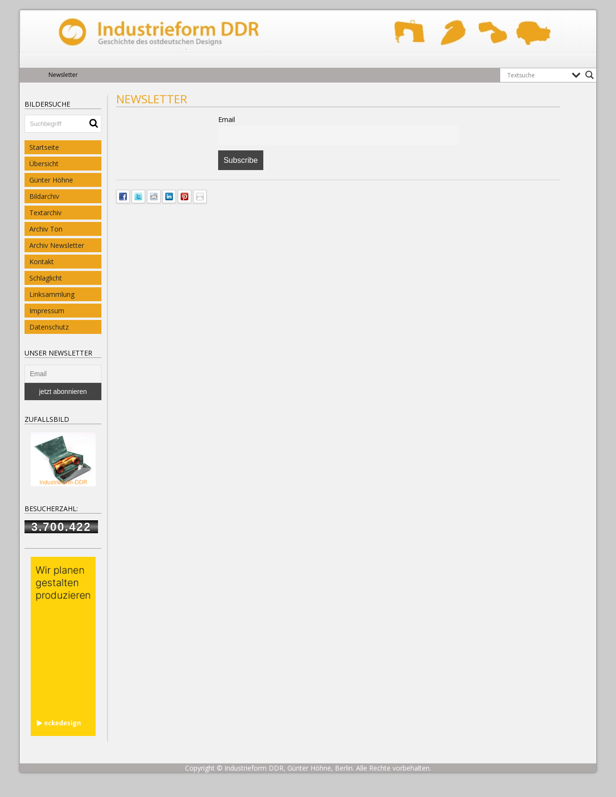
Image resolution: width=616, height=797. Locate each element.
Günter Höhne (51, 179)
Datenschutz (49, 326)
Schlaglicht (45, 277)
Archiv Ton (45, 228)
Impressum (46, 310)
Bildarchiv (44, 196)
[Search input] (537, 75)
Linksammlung (51, 294)
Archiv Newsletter (56, 245)
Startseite (44, 147)
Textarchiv (45, 212)
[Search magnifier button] (589, 75)
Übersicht (44, 163)
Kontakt (41, 261)
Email (226, 119)
